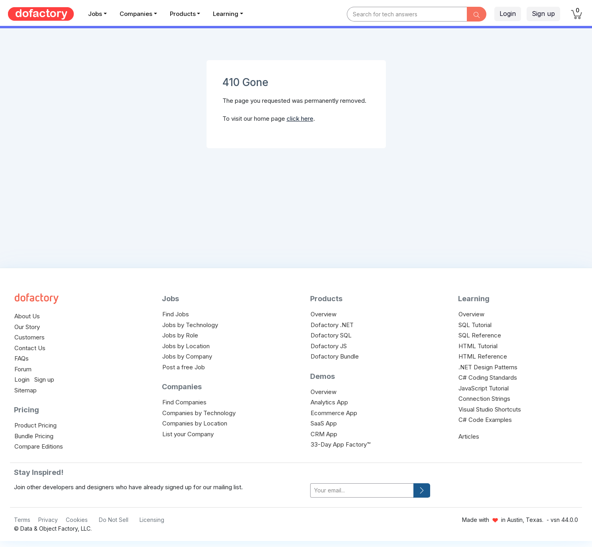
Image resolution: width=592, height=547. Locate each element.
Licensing (152, 519)
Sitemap (25, 390)
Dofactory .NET (332, 325)
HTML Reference (482, 356)
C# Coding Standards (487, 377)
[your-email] (362, 490)
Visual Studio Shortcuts (489, 409)
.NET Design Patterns (487, 367)
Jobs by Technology (190, 325)
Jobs (95, 14)
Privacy (48, 519)
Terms (22, 519)
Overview (323, 314)
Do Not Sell (113, 519)
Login (508, 14)
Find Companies (184, 402)
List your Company (188, 434)
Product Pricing (35, 425)
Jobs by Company (187, 356)
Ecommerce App (334, 413)
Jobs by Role (180, 335)
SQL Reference (479, 335)
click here (300, 118)
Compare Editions (38, 446)
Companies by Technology (199, 413)
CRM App (324, 434)
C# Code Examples (485, 419)
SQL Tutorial (475, 325)
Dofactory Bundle (335, 356)
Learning (225, 14)
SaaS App (324, 423)
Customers (29, 337)
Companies (136, 14)
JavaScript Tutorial (483, 388)
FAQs (21, 358)
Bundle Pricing (33, 436)
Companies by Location (194, 423)
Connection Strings (484, 398)
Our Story (27, 327)
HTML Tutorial (478, 346)
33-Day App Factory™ (340, 444)
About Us (27, 316)
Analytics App (329, 402)
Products (183, 14)
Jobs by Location (186, 346)
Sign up (543, 14)
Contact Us (29, 348)
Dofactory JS (329, 346)
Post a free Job (183, 367)
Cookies (77, 519)
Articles (468, 436)
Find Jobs (175, 314)
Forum (22, 369)
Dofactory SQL (331, 335)
